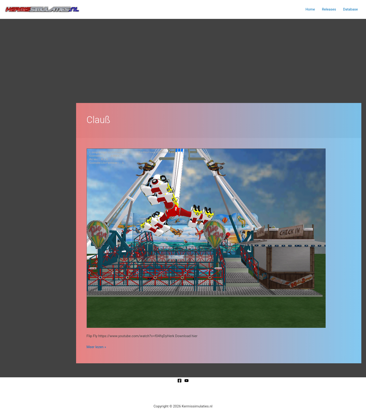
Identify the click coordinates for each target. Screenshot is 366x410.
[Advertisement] (183, 54)
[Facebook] (179, 380)
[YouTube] (186, 380)
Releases (329, 9)
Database (350, 9)
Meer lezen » (96, 346)
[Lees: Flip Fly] (206, 238)
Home (310, 9)
